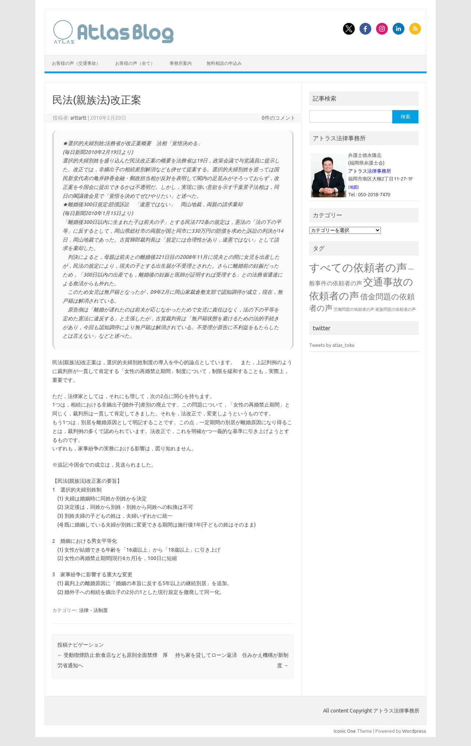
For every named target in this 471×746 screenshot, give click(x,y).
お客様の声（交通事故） (76, 63)
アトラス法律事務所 (369, 170)
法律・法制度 (93, 610)
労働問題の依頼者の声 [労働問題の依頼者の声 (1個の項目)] (354, 309)
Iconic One (345, 730)
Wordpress (414, 730)
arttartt (78, 118)
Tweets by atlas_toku (331, 345)
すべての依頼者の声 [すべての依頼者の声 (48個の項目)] (358, 267)
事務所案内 (181, 63)
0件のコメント (278, 118)
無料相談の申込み (224, 63)
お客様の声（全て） (135, 63)
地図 (354, 187)
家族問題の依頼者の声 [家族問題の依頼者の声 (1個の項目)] (395, 309)
